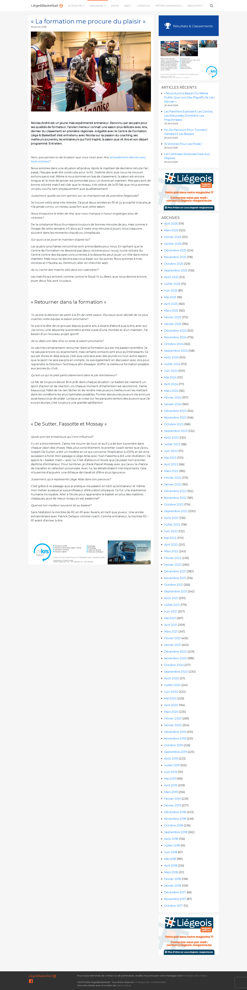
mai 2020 (170, 698)
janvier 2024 (173, 404)
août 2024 (171, 357)
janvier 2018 (172, 885)
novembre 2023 (175, 417)
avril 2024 (171, 384)
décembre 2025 (175, 250)
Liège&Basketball (47, 6)
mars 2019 (171, 792)
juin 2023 (171, 451)
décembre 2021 (175, 571)
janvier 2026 (172, 243)
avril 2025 (171, 304)
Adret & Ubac (123, 985)
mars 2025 (171, 310)
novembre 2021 (175, 578)
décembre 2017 (175, 892)
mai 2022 (170, 538)
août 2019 (171, 758)
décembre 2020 (175, 651)
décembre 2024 (175, 330)
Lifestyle (143, 5)
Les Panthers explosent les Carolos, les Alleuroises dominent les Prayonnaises (188, 115)
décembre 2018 (175, 812)
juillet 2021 (172, 604)
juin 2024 (171, 370)
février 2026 (172, 237)
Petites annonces (168, 5)
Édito (115, 5)
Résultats (194, 5)
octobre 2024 (174, 344)
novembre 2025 (175, 257)
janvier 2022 (173, 564)
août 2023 (171, 437)
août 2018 (171, 838)
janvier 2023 (173, 484)
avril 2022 (171, 544)
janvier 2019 (172, 805)
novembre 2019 (175, 738)
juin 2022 (171, 531)
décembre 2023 (175, 411)
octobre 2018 (173, 825)
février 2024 (172, 397)
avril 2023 (171, 464)
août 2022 (171, 518)
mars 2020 (171, 711)
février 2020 (173, 718)
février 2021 (172, 638)
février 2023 (172, 477)
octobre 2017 (173, 905)
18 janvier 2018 (38, 27)
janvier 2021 (172, 645)
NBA (127, 5)
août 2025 (171, 277)
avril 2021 (170, 625)
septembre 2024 (176, 350)
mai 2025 (170, 297)
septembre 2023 (176, 431)
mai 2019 (170, 778)
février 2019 (172, 798)
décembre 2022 (175, 491)
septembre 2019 (175, 752)
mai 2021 (170, 618)
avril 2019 (170, 785)
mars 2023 (171, 471)
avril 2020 (171, 705)
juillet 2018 (172, 845)
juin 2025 (171, 290)
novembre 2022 (175, 497)
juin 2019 (170, 772)
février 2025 (172, 317)
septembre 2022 (176, 511)
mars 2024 (171, 390)
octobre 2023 (174, 424)
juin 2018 (170, 852)
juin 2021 (170, 611)
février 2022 (172, 558)
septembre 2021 (175, 591)
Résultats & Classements (188, 26)
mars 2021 (171, 631)
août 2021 (171, 598)
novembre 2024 (175, 337)
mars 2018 (171, 872)
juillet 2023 (172, 444)
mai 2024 (170, 377)
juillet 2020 (172, 685)
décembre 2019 (175, 731)
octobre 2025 (173, 263)
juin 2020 (171, 691)
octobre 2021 (173, 584)
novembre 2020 (175, 658)
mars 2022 (171, 551)
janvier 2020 (173, 725)
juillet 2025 (172, 283)
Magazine (96, 5)
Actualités (75, 5)
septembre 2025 (175, 270)
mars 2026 (171, 230)
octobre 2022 (174, 504)
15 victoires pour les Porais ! (183, 144)
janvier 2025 (172, 324)
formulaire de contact (195, 975)
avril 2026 (171, 223)
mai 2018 (170, 859)
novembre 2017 (175, 899)
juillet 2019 (172, 765)
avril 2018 (170, 865)
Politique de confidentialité (151, 982)
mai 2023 (170, 457)
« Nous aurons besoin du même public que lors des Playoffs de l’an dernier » (189, 97)
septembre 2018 (175, 832)
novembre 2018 (175, 818)
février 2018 (172, 879)
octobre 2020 (174, 665)
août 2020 (171, 678)
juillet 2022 (172, 524)
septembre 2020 (176, 671)
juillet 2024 (172, 364)
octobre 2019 (173, 745)
